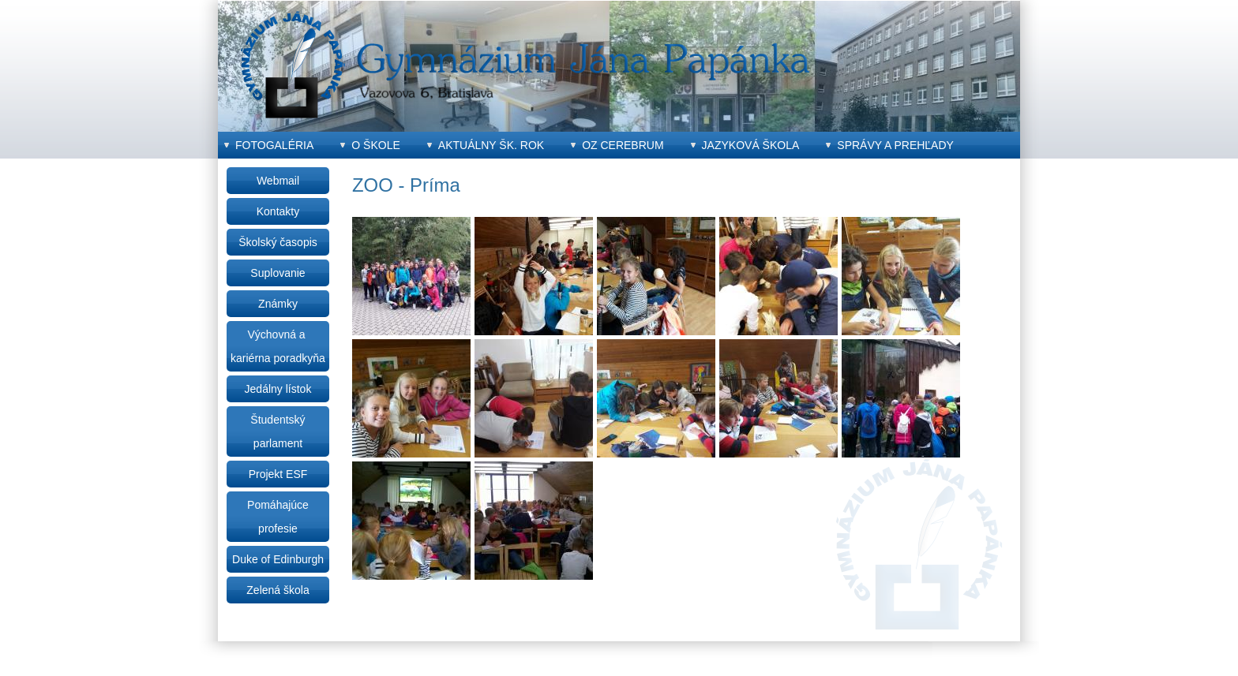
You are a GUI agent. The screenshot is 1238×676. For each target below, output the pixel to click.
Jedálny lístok (278, 389)
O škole (375, 145)
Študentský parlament (277, 431)
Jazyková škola (751, 145)
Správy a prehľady (895, 145)
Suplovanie (277, 273)
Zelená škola (277, 590)
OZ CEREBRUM (622, 145)
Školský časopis (277, 242)
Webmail (278, 180)
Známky (278, 303)
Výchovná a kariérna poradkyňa (278, 346)
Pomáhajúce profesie (278, 517)
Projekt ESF (278, 474)
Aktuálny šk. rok (491, 145)
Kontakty (278, 211)
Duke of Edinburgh (278, 559)
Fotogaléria (274, 145)
